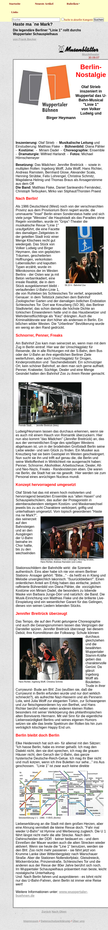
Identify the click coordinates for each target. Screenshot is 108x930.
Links (14, 12)
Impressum (30, 921)
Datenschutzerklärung (55, 921)
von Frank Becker (24, 39)
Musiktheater (90, 54)
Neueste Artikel (44, 3)
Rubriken (73, 3)
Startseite (14, 3)
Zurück (46, 911)
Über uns (78, 921)
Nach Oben (59, 911)
